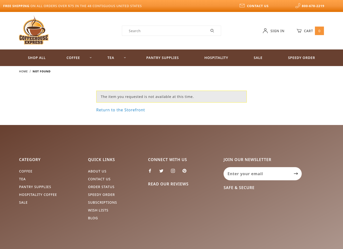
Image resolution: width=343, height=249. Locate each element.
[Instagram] (175, 173)
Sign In (273, 30)
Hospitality (216, 57)
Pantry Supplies (162, 57)
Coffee (79, 57)
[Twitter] (163, 173)
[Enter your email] (257, 173)
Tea (116, 57)
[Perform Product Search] (212, 31)
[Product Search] (163, 31)
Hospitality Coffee (38, 194)
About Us (97, 171)
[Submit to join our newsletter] (296, 173)
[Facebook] (152, 173)
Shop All (37, 57)
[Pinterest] (186, 173)
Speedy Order (301, 57)
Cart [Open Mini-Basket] (310, 31)
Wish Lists (98, 210)
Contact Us (99, 179)
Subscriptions (102, 202)
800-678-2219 (309, 6)
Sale (258, 57)
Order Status (101, 186)
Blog (93, 218)
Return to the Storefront (120, 110)
